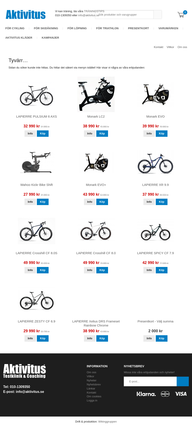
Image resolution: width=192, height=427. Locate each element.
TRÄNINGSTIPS (94, 11)
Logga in (92, 400)
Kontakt (158, 47)
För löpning (77, 28)
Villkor (170, 47)
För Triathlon (107, 28)
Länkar (91, 388)
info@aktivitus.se (88, 15)
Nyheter (92, 380)
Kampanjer (50, 37)
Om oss (182, 47)
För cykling (15, 28)
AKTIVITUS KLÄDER (18, 37)
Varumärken (168, 28)
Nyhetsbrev (94, 384)
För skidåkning (46, 28)
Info (30, 133)
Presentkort (138, 28)
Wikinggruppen (107, 421)
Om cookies (94, 396)
